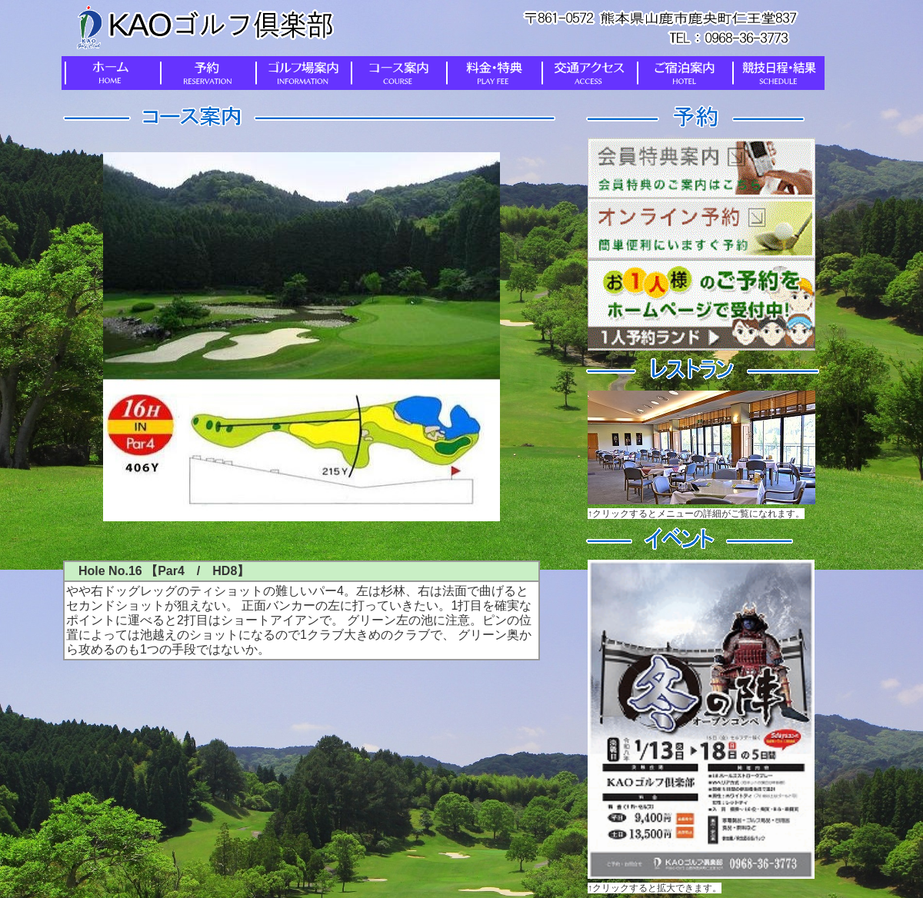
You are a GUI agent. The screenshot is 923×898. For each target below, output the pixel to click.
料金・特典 (490, 73)
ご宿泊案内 (681, 73)
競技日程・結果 (777, 73)
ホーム (109, 73)
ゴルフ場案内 (300, 73)
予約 (204, 73)
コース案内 (395, 73)
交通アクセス (586, 73)
